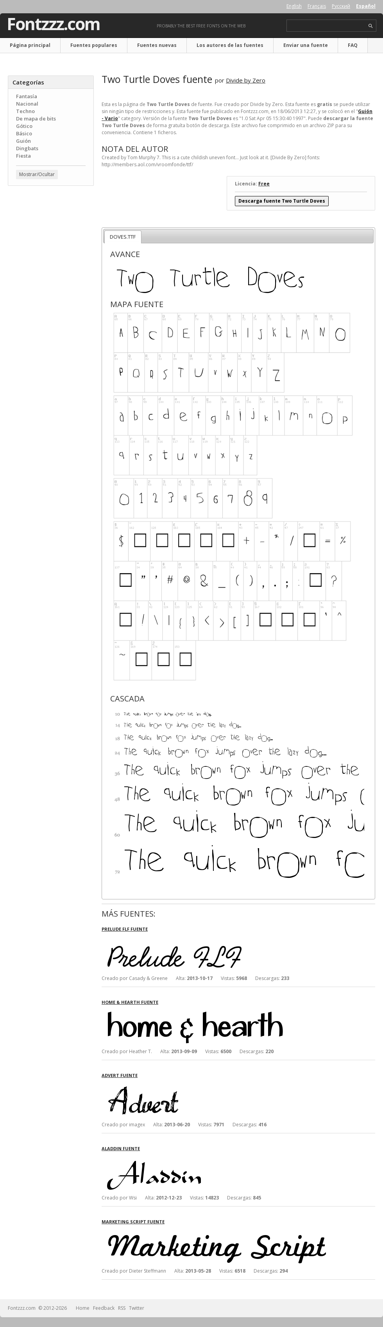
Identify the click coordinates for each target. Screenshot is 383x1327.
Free (264, 183)
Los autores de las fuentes (230, 45)
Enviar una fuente (305, 45)
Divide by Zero (245, 80)
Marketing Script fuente (133, 1222)
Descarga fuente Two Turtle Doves (281, 201)
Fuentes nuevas (157, 45)
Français (317, 6)
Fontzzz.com (53, 24)
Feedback (104, 1308)
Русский (341, 6)
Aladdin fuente (121, 1148)
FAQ (353, 45)
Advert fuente (120, 1075)
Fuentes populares (93, 45)
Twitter (136, 1308)
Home (82, 1308)
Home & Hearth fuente (130, 1002)
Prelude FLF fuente (125, 929)
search (371, 26)
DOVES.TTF (123, 236)
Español (366, 6)
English (294, 6)
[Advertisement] (51, 239)
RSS (121, 1308)
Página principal (30, 45)
